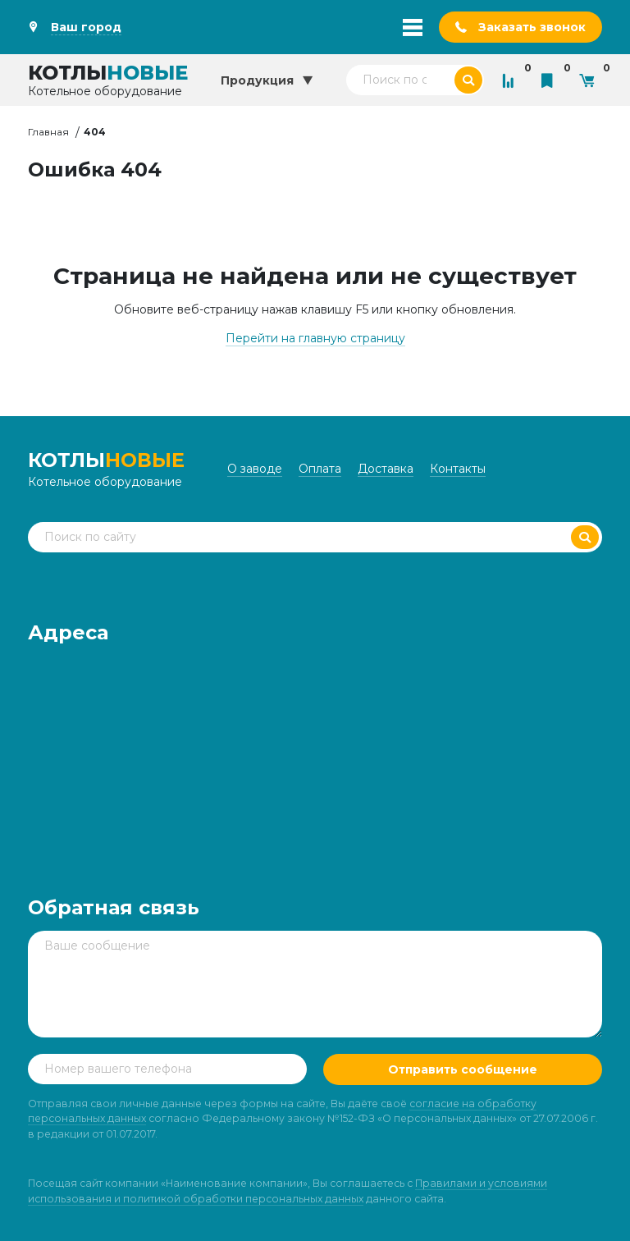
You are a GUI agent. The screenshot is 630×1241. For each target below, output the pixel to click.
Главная (48, 132)
